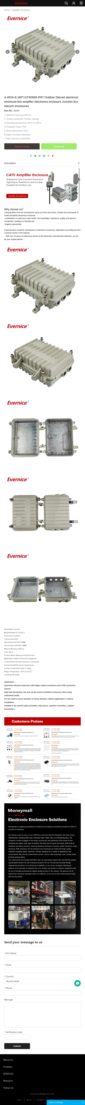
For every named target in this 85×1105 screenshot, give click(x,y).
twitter (39, 156)
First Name (10, 953)
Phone (8, 988)
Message (8, 999)
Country (9, 976)
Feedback (40, 1100)
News (29, 1100)
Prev (8, 52)
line (35, 156)
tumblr (53, 156)
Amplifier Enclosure (21, 10)
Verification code (13, 1032)
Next (77, 52)
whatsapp (44, 156)
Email (7, 964)
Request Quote (22, 146)
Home (7, 10)
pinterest (48, 156)
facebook (31, 156)
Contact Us (59, 146)
